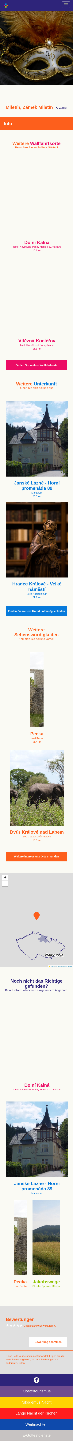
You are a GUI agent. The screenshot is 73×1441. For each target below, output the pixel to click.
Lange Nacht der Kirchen (36, 1413)
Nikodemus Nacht (36, 1402)
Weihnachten (36, 1424)
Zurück (61, 107)
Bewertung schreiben (48, 1341)
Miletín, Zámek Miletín (29, 107)
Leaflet (52, 966)
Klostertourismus (36, 1391)
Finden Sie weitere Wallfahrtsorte (36, 365)
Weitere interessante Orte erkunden (36, 856)
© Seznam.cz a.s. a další (64, 966)
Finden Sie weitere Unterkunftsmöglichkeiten (36, 611)
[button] (36, 916)
